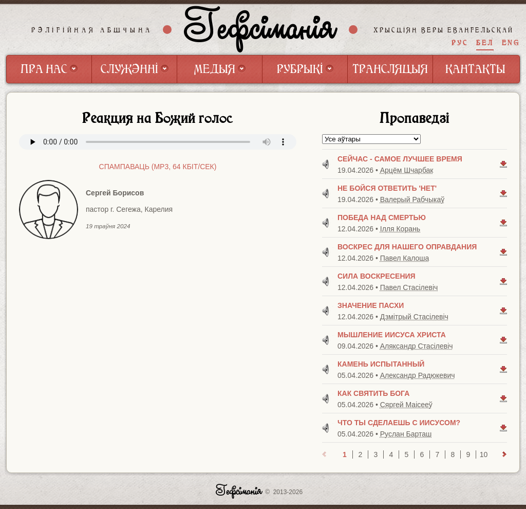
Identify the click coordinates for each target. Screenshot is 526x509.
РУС (460, 43)
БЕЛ (485, 43)
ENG (511, 43)
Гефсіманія (260, 29)
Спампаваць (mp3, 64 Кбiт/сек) (158, 166)
